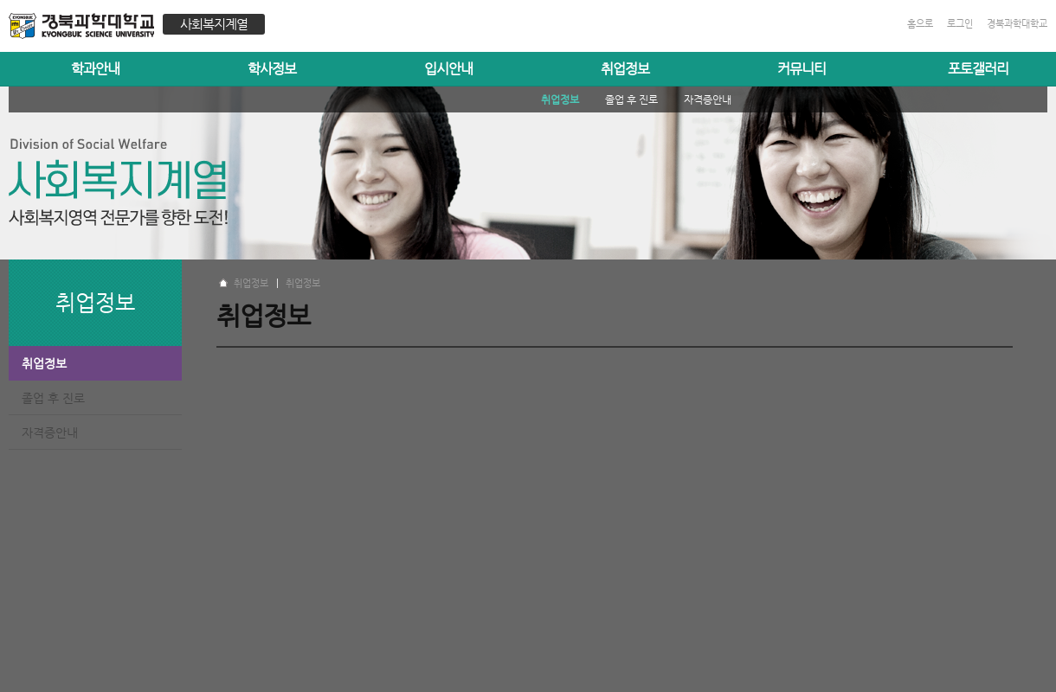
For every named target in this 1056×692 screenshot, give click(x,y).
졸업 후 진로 (53, 398)
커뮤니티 (801, 69)
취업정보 (625, 69)
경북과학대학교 (1017, 23)
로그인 (960, 23)
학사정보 (272, 69)
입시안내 (448, 69)
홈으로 (920, 23)
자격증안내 (50, 432)
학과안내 (95, 69)
